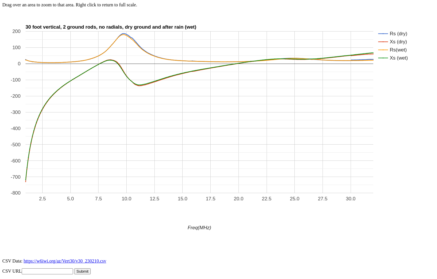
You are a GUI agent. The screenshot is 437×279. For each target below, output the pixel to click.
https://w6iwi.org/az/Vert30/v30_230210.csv (64, 260)
